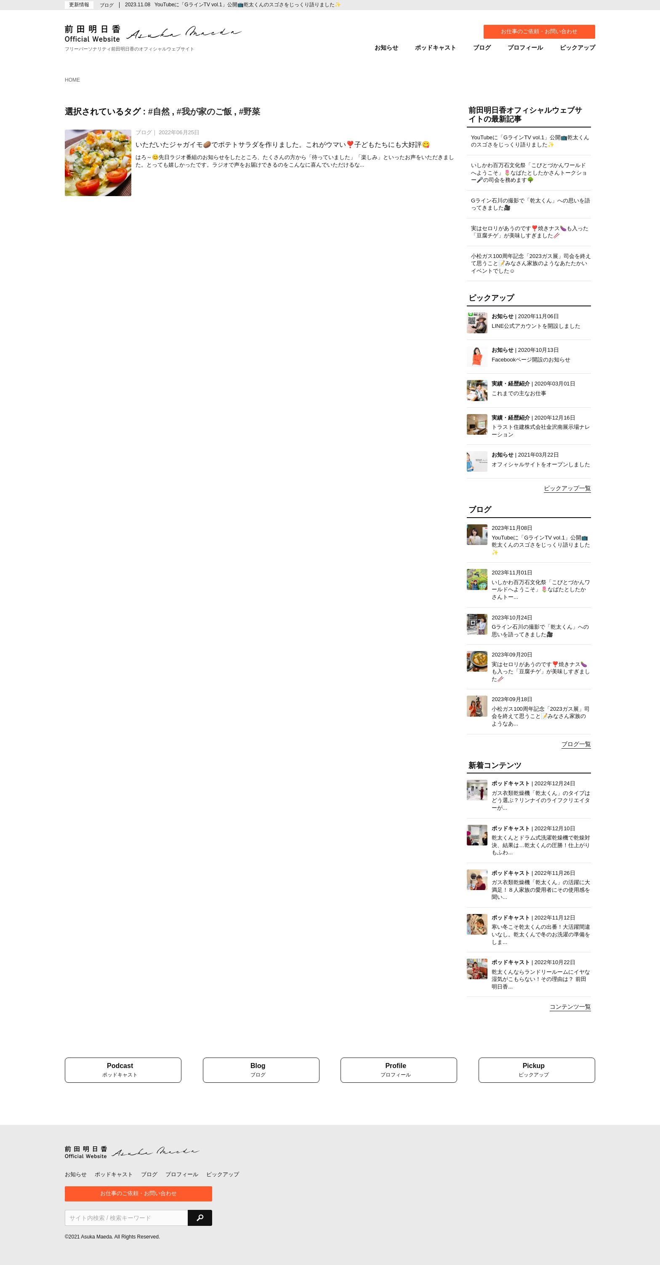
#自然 (159, 111)
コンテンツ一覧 (570, 1006)
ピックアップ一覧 (567, 488)
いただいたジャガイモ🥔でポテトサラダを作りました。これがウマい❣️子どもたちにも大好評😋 (283, 144)
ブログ (482, 47)
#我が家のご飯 (204, 111)
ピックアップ (577, 47)
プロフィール (525, 47)
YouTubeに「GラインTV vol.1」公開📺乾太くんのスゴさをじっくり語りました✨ (247, 5)
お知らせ (386, 47)
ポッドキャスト (435, 47)
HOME (72, 80)
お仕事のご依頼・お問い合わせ (539, 31)
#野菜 (249, 111)
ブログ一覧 (576, 744)
